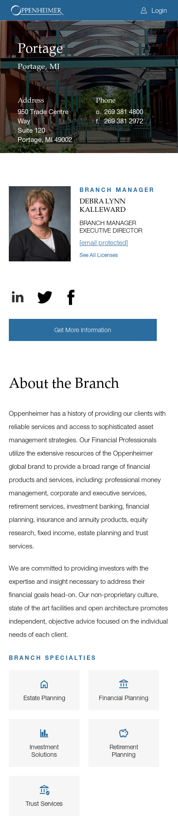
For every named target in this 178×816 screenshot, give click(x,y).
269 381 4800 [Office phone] (123, 111)
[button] (83, 330)
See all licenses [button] (99, 255)
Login (153, 10)
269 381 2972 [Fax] (123, 121)
